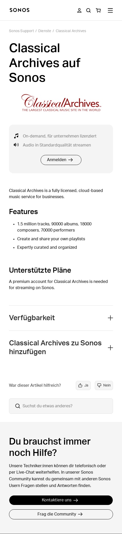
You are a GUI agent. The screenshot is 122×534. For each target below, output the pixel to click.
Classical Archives (71, 31)
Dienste (44, 31)
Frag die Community (60, 514)
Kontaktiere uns (60, 500)
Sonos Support (21, 31)
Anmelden (60, 160)
